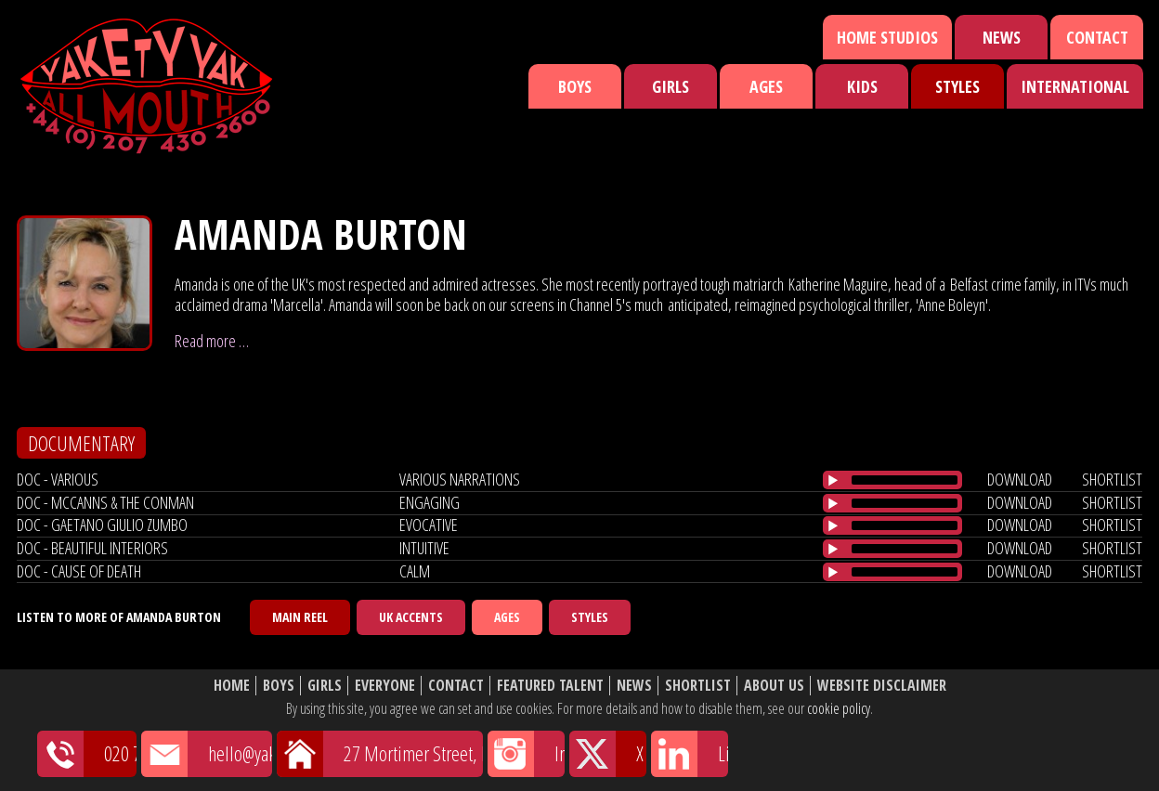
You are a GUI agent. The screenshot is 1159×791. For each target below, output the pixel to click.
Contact (1097, 37)
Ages (766, 86)
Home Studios (887, 37)
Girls (670, 86)
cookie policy (838, 708)
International (1075, 86)
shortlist (1112, 479)
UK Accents (411, 617)
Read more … (212, 341)
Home (232, 685)
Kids (862, 86)
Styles (957, 86)
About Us (774, 685)
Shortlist (698, 685)
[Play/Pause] (833, 480)
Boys (575, 86)
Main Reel (300, 617)
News (1002, 37)
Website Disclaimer (881, 685)
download (1019, 479)
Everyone (385, 685)
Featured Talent (550, 685)
